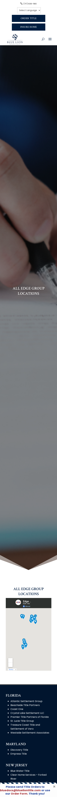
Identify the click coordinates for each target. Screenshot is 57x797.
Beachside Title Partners (25, 705)
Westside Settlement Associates (29, 732)
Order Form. (19, 793)
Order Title (28, 18)
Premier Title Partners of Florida (29, 717)
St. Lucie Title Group (22, 721)
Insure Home (28, 27)
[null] (29, 10)
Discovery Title (19, 750)
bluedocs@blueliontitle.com (20, 790)
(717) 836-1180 (30, 3)
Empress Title (18, 753)
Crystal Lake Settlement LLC (27, 713)
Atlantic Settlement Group (26, 701)
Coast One (16, 709)
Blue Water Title (19, 771)
